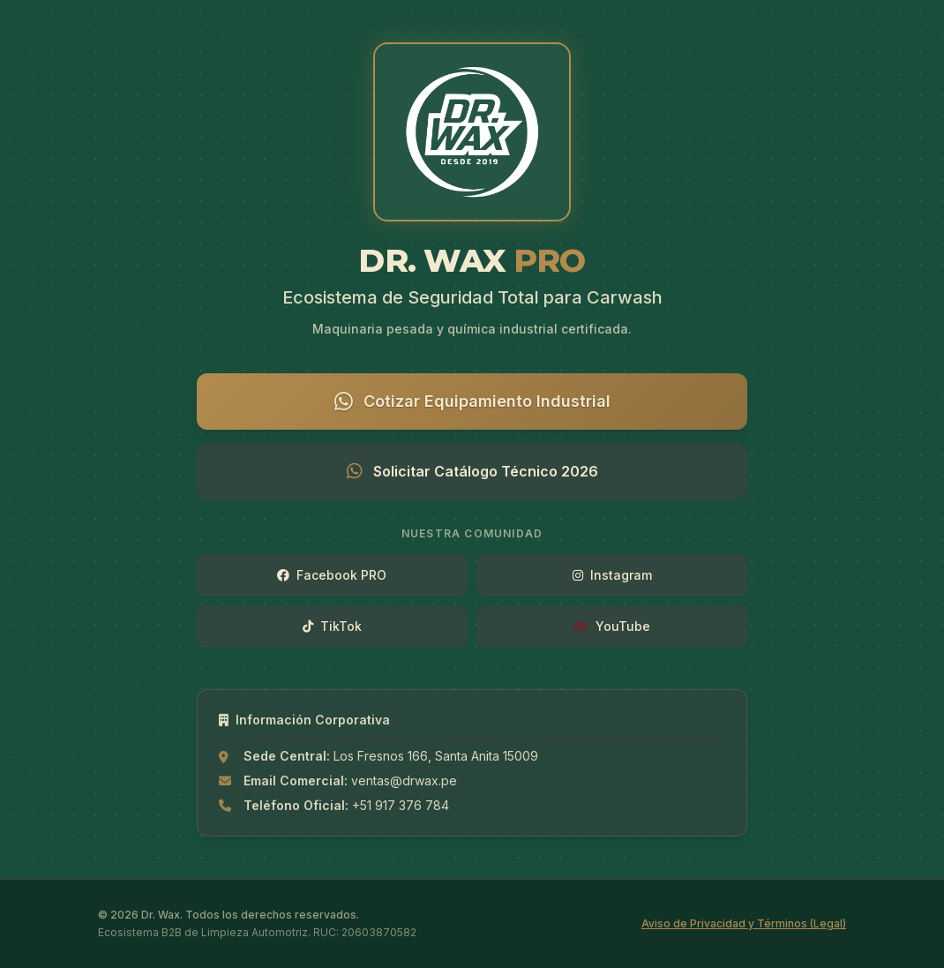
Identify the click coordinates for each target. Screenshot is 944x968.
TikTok (332, 626)
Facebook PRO (331, 574)
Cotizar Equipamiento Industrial (472, 401)
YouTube (612, 626)
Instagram (612, 574)
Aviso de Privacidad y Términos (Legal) (743, 923)
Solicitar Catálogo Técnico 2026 (472, 471)
